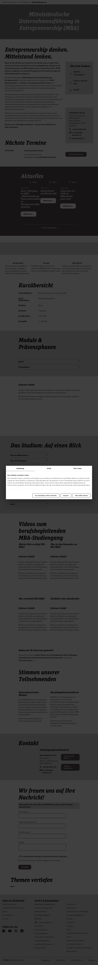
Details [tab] (49, 468)
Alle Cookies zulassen (81, 495)
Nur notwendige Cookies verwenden (46, 495)
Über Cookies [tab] (78, 468)
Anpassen (66, 495)
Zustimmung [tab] (20, 468)
